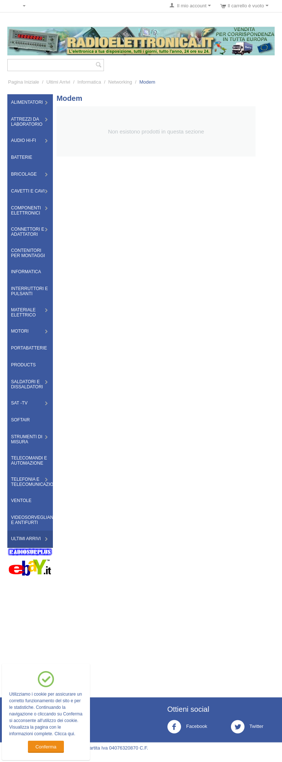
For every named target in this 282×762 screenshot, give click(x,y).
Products (23, 364)
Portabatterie (29, 348)
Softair (20, 419)
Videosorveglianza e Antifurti (32, 520)
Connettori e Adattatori (27, 232)
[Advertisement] (141, 631)
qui (71, 733)
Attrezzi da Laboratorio (27, 122)
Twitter (247, 727)
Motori (20, 331)
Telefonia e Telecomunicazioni (32, 482)
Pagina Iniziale (23, 82)
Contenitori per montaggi (28, 253)
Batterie (21, 157)
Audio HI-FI (23, 140)
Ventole (21, 500)
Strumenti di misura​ (26, 439)
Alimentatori (27, 102)
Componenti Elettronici (26, 210)
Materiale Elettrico (23, 312)
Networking (120, 82)
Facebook (187, 727)
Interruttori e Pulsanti (29, 291)
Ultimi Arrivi (58, 82)
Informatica (89, 82)
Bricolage (24, 174)
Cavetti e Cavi (28, 191)
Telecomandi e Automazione (29, 460)
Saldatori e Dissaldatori (27, 384)
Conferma (45, 747)
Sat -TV (19, 403)
